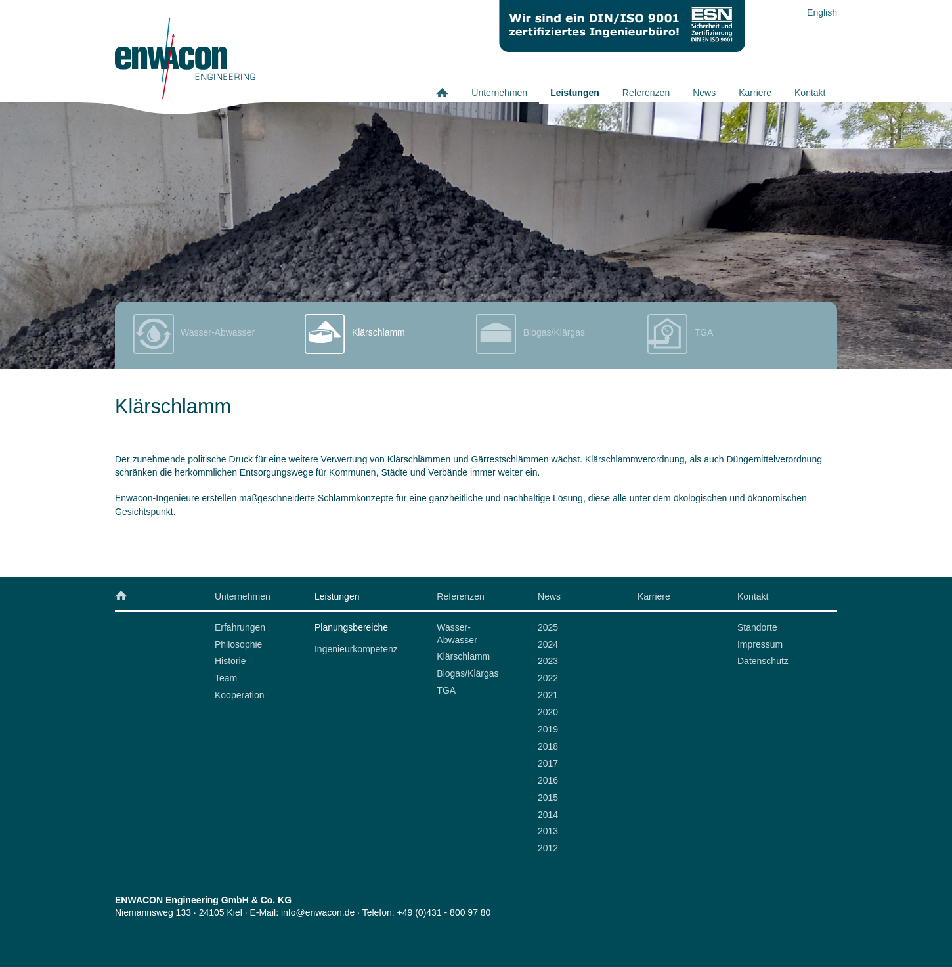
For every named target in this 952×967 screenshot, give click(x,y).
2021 (548, 695)
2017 (548, 763)
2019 (548, 729)
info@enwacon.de (318, 912)
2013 (548, 831)
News (704, 92)
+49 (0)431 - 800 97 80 (444, 912)
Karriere (755, 92)
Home (448, 92)
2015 (548, 797)
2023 (548, 661)
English (822, 12)
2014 (548, 814)
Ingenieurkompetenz (356, 649)
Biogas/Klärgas (467, 673)
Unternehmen (499, 92)
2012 (548, 848)
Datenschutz (763, 661)
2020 (548, 712)
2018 (548, 746)
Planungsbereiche (351, 627)
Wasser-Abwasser (457, 633)
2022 (548, 678)
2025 (548, 627)
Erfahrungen (240, 627)
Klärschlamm (463, 656)
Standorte (757, 627)
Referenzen (646, 92)
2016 (548, 780)
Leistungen (574, 92)
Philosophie (238, 644)
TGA (446, 690)
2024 (548, 644)
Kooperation (240, 695)
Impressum (760, 644)
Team (226, 678)
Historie (230, 661)
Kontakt (809, 92)
